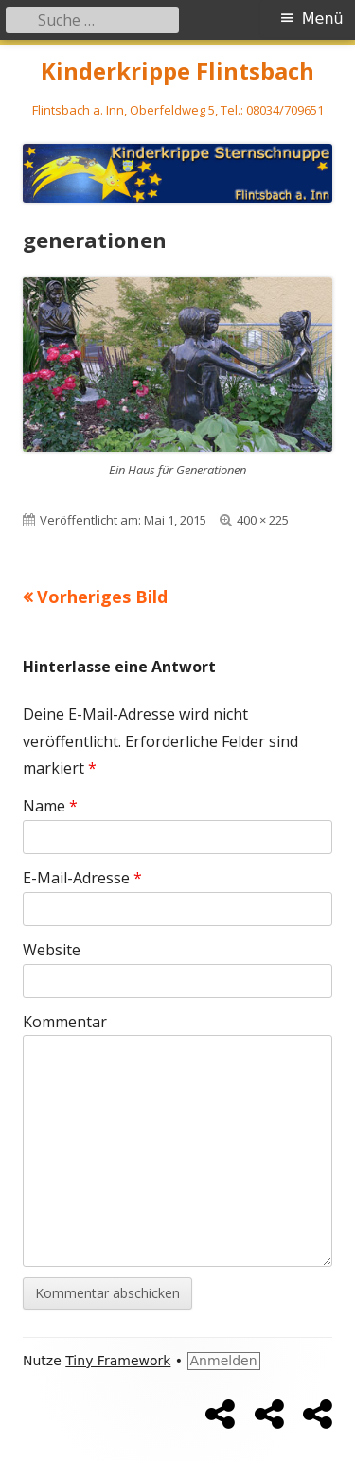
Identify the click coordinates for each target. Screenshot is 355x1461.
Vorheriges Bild (102, 596)
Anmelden (223, 1360)
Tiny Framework (117, 1360)
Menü (323, 18)
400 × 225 (263, 519)
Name (50, 805)
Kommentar (65, 1021)
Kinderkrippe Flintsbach (177, 71)
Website (51, 949)
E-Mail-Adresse (82, 877)
